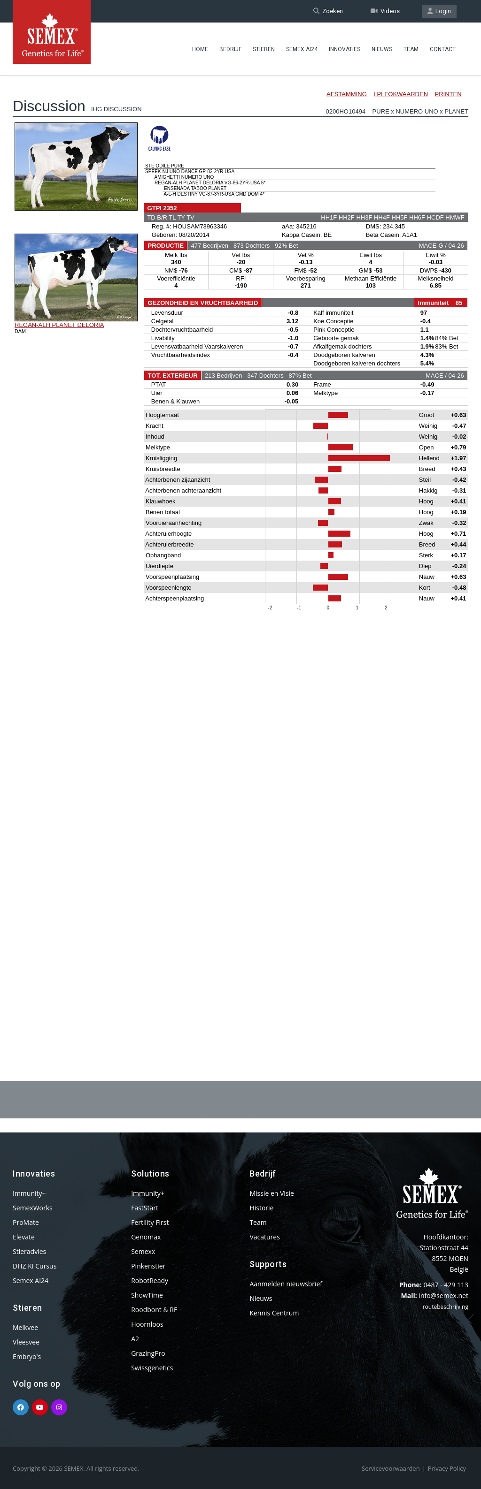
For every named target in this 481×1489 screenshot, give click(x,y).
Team (411, 49)
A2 (135, 1338)
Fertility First (150, 1222)
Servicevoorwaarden (391, 1468)
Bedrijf (230, 49)
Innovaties (344, 49)
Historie (261, 1207)
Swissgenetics (152, 1367)
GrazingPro (148, 1353)
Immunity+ (29, 1193)
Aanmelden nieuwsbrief (285, 1283)
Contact (443, 49)
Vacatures (264, 1236)
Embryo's (27, 1356)
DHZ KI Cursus (34, 1265)
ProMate (26, 1222)
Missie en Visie (271, 1193)
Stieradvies (29, 1251)
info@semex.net (443, 1295)
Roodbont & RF (154, 1309)
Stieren (264, 49)
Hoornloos (147, 1324)
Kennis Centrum (274, 1312)
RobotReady (149, 1280)
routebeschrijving (445, 1307)
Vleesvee (26, 1341)
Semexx (143, 1251)
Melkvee (25, 1327)
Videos (385, 11)
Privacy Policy (447, 1468)
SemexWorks (33, 1207)
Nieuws (382, 49)
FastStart (144, 1207)
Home (200, 49)
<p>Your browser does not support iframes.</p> (240, 553)
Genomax (146, 1236)
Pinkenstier (148, 1265)
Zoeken (328, 11)
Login (439, 11)
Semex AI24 (302, 49)
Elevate (24, 1236)
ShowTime (147, 1295)
